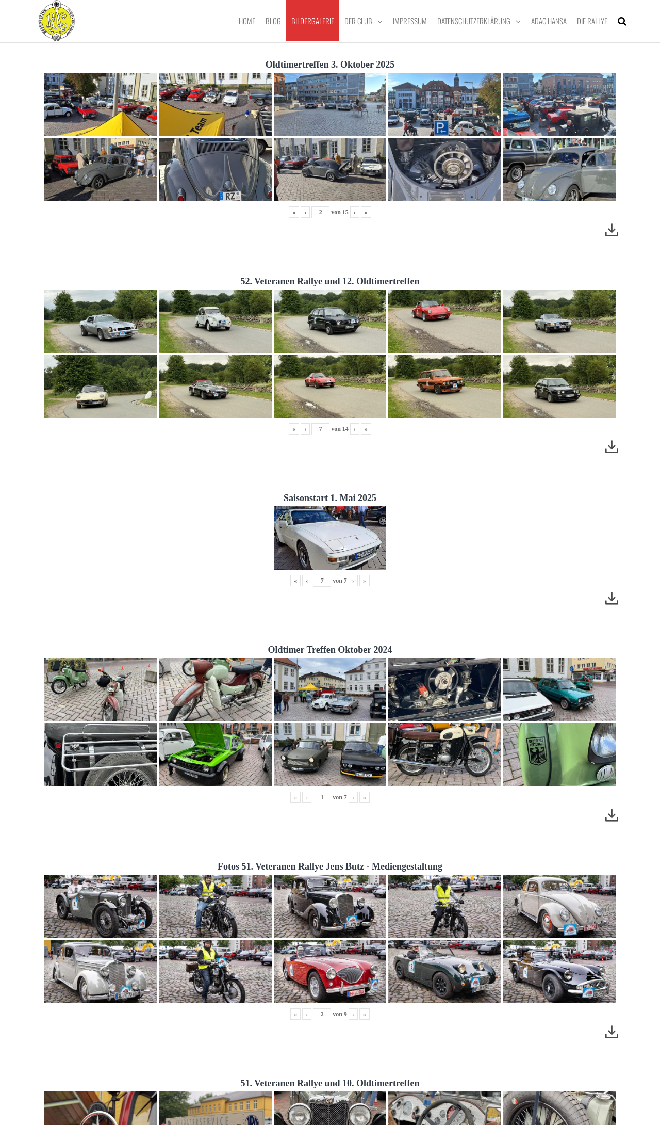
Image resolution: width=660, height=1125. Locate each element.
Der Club (358, 20)
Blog (273, 20)
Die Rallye (592, 20)
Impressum (410, 20)
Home (247, 20)
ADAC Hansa (549, 20)
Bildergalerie (312, 20)
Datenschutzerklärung (473, 20)
